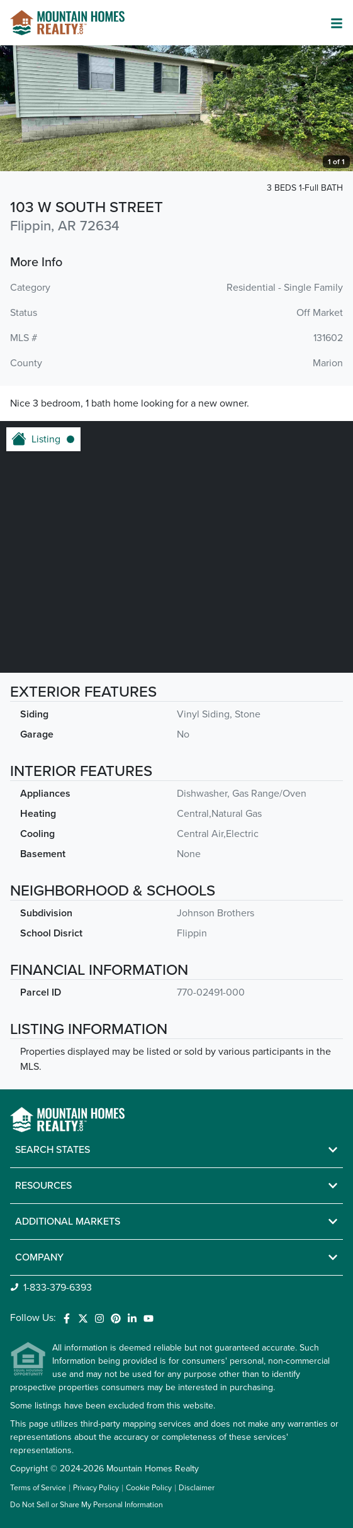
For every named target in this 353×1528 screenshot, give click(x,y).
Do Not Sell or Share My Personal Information (86, 1505)
